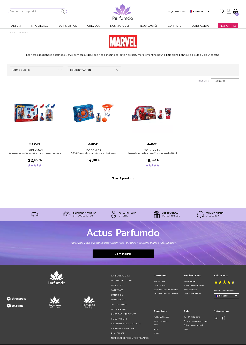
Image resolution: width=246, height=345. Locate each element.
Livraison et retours (192, 294)
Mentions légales (161, 321)
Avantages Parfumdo (123, 328)
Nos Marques (159, 281)
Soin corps (117, 295)
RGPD (156, 329)
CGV (156, 325)
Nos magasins (118, 309)
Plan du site (117, 333)
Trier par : (203, 80)
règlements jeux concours (126, 323)
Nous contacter (190, 289)
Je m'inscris (123, 253)
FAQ (186, 329)
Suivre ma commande (194, 285)
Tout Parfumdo (119, 304)
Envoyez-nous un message (196, 321)
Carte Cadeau (160, 285)
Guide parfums (119, 319)
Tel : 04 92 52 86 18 (192, 317)
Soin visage (117, 290)
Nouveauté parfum (121, 280)
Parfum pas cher (120, 276)
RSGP (156, 333)
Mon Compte (189, 281)
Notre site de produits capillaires (129, 338)
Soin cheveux (118, 300)
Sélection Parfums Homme (166, 289)
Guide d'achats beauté (123, 314)
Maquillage (117, 285)
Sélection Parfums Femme (166, 294)
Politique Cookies (161, 317)
